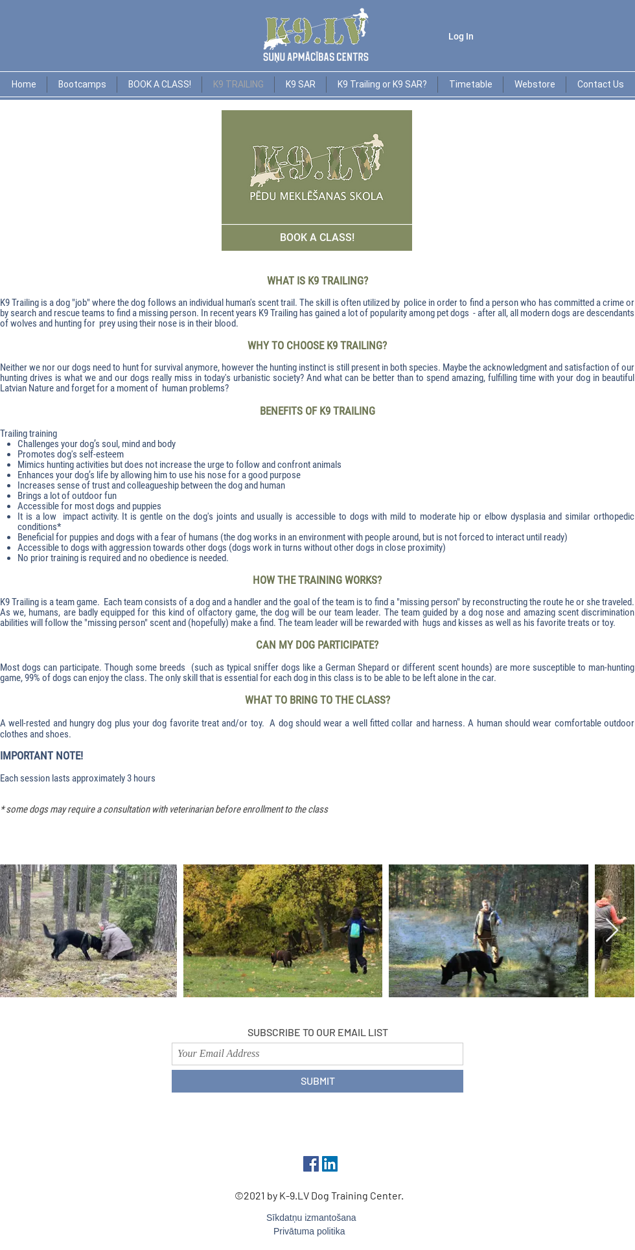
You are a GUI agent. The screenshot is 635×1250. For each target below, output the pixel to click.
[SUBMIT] (317, 1081)
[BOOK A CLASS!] (317, 238)
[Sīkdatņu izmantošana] (317, 1218)
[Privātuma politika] (324, 1232)
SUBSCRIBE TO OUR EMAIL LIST (318, 1032)
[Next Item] (612, 930)
